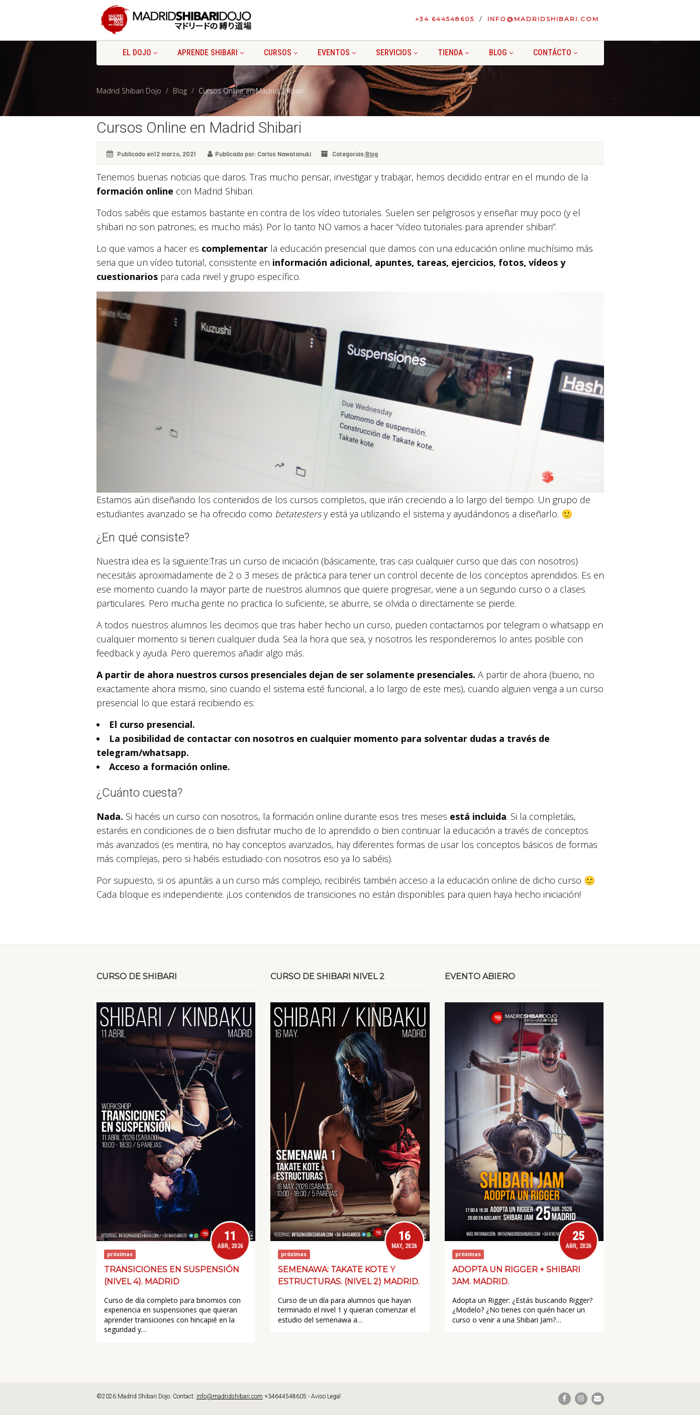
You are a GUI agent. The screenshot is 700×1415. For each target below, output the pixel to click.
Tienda (453, 52)
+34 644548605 (444, 19)
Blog (501, 52)
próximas (120, 1254)
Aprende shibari (210, 52)
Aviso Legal (326, 1396)
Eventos (337, 52)
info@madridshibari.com (543, 19)
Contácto (555, 52)
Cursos (280, 52)
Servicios (397, 52)
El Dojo (140, 52)
